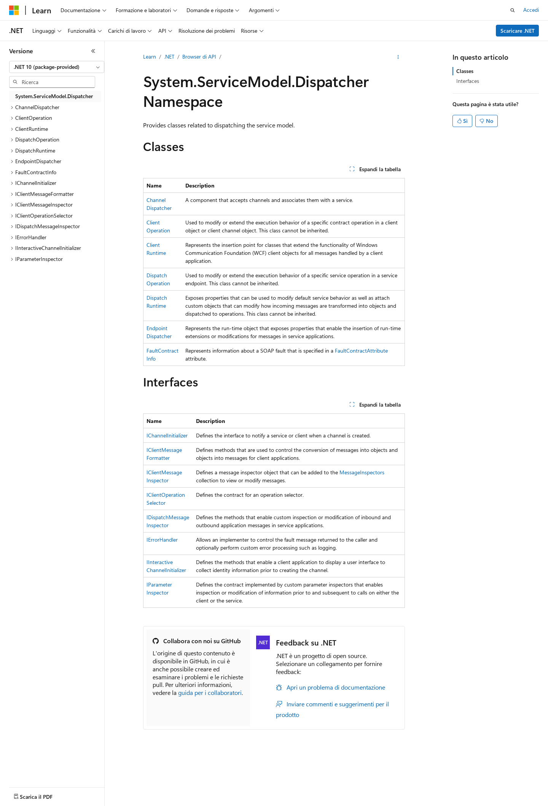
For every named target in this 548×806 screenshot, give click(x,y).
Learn (149, 56)
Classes (464, 71)
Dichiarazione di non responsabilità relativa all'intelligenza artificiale (86, 802)
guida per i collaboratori (210, 692)
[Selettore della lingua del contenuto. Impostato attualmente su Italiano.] (25, 784)
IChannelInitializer (167, 435)
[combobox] (56, 67)
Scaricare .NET (517, 30)
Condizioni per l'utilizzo (448, 802)
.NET (169, 56)
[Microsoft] (14, 10)
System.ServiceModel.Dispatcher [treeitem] (54, 96)
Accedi (531, 9)
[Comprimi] (93, 51)
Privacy (291, 802)
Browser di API (199, 56)
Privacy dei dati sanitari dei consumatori (360, 802)
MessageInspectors (361, 472)
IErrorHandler (162, 539)
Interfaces (467, 80)
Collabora (263, 802)
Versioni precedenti (195, 802)
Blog (232, 802)
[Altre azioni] (398, 57)
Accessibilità (498, 802)
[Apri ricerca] (512, 10)
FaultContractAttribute (361, 350)
